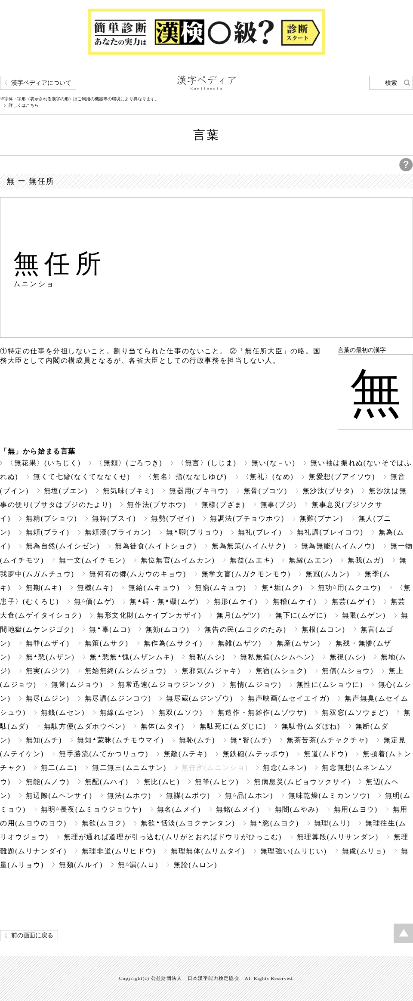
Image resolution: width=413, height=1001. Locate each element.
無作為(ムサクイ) (173, 643)
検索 (391, 83)
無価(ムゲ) (94, 601)
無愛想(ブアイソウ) (341, 476)
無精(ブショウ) (51, 518)
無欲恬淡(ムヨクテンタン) (188, 823)
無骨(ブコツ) (265, 490)
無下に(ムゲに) (301, 615)
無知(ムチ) (44, 740)
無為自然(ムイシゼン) (63, 546)
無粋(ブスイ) (114, 518)
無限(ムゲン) (364, 615)
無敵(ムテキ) (185, 753)
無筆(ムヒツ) (217, 781)
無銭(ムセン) (63, 712)
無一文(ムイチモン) (92, 560)
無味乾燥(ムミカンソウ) (329, 795)
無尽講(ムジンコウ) (118, 698)
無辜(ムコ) (109, 629)
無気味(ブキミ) (128, 490)
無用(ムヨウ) (356, 809)
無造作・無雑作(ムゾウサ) (262, 712)
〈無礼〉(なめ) (268, 476)
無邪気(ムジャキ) (211, 670)
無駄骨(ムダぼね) (310, 726)
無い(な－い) (273, 463)
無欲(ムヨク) (104, 823)
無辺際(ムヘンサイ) (59, 795)
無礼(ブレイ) (260, 532)
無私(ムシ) (207, 657)
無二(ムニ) (59, 767)
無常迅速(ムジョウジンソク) (166, 684)
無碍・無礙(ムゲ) (164, 601)
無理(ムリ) (332, 823)
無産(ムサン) (299, 643)
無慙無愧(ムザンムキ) (131, 657)
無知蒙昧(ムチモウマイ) (120, 740)
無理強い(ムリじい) (293, 851)
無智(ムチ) (250, 740)
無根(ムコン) (323, 629)
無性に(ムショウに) (329, 684)
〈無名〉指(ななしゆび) (186, 476)
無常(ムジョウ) (77, 684)
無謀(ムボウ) (188, 795)
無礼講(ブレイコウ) (330, 532)
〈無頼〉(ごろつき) (129, 463)
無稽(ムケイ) (295, 601)
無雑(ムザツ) (240, 643)
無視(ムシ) (348, 657)
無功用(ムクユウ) (349, 587)
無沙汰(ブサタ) (328, 490)
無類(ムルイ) (81, 864)
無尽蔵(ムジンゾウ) (199, 698)
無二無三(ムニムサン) (129, 767)
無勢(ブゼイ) (173, 518)
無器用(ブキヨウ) (198, 490)
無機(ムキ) (95, 587)
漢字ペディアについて (41, 83)
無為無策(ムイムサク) (249, 546)
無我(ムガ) (366, 560)
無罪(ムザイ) (48, 643)
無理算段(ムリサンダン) (338, 836)
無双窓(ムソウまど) (355, 712)
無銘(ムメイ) (238, 809)
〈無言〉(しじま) (206, 463)
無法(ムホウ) (129, 795)
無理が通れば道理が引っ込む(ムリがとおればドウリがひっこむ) (173, 836)
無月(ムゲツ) (238, 615)
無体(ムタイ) (163, 726)
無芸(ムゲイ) (354, 601)
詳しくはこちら (24, 105)
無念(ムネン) (285, 767)
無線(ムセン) (122, 712)
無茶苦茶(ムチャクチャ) (327, 740)
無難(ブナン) (321, 518)
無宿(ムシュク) (281, 670)
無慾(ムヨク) (274, 823)
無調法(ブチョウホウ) (247, 518)
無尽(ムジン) (48, 698)
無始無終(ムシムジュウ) (125, 670)
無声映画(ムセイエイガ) (289, 698)
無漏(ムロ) (138, 864)
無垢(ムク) (282, 587)
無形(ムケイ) (236, 601)
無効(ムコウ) (167, 629)
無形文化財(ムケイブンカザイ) (149, 615)
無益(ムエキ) (252, 560)
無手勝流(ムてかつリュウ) (103, 753)
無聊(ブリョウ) (194, 532)
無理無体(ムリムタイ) (208, 851)
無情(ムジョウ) (255, 684)
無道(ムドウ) (326, 753)
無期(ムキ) (44, 587)
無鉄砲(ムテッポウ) (255, 753)
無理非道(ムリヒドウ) (119, 851)
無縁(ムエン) (311, 560)
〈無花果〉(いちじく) (43, 463)
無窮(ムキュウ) (221, 587)
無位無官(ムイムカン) (178, 560)
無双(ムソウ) (181, 712)
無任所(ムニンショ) (215, 767)
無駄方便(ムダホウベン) (85, 726)
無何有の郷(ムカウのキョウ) (137, 574)
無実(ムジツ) (48, 670)
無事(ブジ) (278, 504)
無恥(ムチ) (197, 740)
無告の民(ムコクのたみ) (245, 629)
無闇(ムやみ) (297, 809)
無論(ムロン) (195, 864)
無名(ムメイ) (179, 809)
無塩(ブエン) (66, 490)
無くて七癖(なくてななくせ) (81, 476)
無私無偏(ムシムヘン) (277, 657)
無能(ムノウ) (48, 781)
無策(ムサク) (107, 643)
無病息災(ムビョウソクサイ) (302, 781)
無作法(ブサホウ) (156, 504)
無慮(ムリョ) (364, 851)
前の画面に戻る (32, 935)
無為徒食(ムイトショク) (156, 546)
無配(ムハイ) (107, 781)
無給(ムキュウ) (154, 587)
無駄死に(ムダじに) (233, 726)
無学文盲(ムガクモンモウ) (246, 574)
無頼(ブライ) (48, 532)
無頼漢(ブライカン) (118, 532)
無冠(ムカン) (327, 574)
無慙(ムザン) (50, 657)
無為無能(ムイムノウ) (338, 546)
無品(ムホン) (249, 795)
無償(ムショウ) (347, 670)
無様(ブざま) (223, 504)
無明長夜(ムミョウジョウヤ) (91, 809)
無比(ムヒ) (162, 781)
